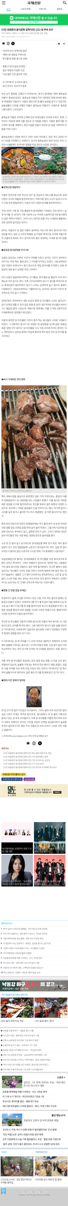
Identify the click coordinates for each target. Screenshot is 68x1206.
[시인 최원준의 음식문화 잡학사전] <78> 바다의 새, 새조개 (26, 760)
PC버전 (25, 1192)
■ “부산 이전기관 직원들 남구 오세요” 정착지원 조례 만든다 (24, 1065)
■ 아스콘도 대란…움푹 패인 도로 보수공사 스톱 (20, 1035)
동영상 (59, 9)
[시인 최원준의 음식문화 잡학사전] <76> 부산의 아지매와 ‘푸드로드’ (30, 767)
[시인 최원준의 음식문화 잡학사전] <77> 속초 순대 (23, 764)
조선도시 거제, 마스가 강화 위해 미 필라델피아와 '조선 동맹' (30, 1130)
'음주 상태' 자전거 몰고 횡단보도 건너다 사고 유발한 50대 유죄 (31, 1144)
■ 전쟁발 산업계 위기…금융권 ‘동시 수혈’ (17, 1031)
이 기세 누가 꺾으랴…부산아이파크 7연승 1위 (23, 1097)
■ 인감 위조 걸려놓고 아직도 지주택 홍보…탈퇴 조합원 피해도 (26, 1060)
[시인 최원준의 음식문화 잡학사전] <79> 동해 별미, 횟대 (25, 757)
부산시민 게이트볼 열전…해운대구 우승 (21, 1101)
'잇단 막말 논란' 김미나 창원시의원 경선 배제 (23, 1134)
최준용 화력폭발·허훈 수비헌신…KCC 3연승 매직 (25, 1092)
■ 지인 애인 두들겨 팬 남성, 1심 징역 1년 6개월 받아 (22, 1070)
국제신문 (3, 1191)
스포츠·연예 (25, 9)
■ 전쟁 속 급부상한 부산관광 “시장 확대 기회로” (20, 1040)
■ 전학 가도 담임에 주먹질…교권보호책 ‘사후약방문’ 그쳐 (24, 1055)
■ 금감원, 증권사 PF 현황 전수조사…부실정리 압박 (21, 1050)
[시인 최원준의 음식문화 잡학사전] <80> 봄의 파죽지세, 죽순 (27, 753)
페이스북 (42, 1192)
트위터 (34, 1192)
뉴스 (8, 9)
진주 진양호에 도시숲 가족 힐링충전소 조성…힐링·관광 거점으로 (32, 1139)
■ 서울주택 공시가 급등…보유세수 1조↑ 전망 (19, 1045)
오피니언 (42, 9)
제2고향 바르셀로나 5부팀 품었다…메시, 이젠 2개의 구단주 (30, 1106)
